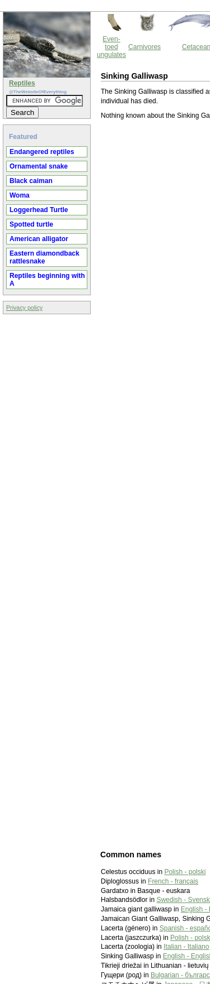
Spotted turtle (31, 224)
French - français (173, 881)
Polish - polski (185, 872)
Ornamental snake (39, 166)
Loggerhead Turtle (39, 210)
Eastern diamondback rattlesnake (45, 257)
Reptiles (22, 83)
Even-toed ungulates (111, 47)
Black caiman (31, 181)
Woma (20, 195)
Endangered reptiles (42, 152)
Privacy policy (24, 307)
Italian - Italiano (186, 947)
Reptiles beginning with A (47, 279)
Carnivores (144, 47)
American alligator (39, 239)
